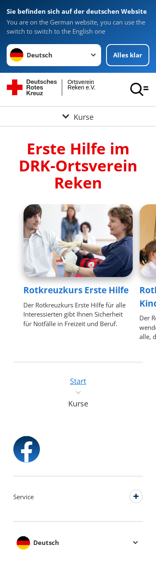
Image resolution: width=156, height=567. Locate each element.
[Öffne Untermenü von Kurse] (78, 116)
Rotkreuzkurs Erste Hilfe (76, 290)
